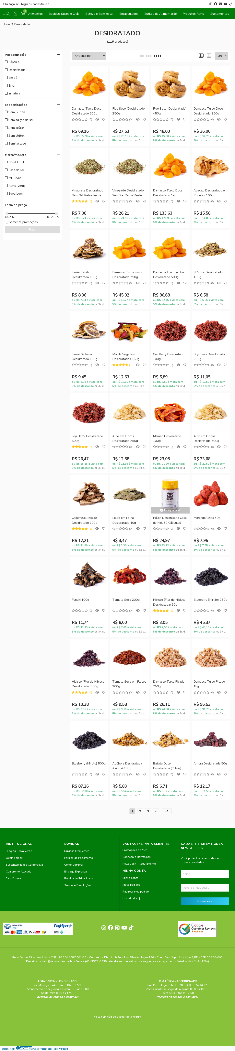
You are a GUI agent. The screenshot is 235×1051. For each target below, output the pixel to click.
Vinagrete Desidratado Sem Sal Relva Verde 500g (128, 193)
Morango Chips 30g (207, 518)
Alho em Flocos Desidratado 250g (125, 438)
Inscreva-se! (205, 901)
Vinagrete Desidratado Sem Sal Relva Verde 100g (87, 193)
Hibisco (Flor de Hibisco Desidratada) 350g (88, 683)
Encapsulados (128, 14)
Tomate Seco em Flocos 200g (129, 683)
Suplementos (219, 14)
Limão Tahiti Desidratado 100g (84, 274)
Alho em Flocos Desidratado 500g (206, 438)
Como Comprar (73, 865)
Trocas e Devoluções (78, 885)
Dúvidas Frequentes (76, 851)
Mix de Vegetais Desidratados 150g (125, 356)
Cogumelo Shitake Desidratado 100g (84, 520)
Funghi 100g (80, 600)
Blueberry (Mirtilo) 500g (89, 763)
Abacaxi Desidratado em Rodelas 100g (210, 192)
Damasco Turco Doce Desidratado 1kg (167, 192)
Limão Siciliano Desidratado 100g (84, 356)
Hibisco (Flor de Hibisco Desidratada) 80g (169, 602)
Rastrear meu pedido (136, 892)
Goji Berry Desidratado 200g (209, 356)
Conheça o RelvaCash (137, 857)
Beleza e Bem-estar (99, 14)
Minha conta (130, 878)
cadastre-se (41, 4)
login (25, 4)
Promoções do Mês (135, 850)
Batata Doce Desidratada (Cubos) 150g (167, 766)
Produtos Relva (194, 14)
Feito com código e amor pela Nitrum (117, 1017)
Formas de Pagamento (78, 858)
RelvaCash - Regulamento (139, 864)
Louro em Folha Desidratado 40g (124, 520)
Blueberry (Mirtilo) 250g (210, 600)
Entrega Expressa (75, 871)
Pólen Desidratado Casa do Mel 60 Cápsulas (170, 520)
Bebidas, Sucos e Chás (64, 14)
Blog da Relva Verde (19, 851)
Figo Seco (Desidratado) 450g (169, 110)
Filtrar (32, 229)
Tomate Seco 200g (126, 600)
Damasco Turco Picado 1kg (209, 683)
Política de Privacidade (78, 878)
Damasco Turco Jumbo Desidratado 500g (168, 274)
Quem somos (14, 858)
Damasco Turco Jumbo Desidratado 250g (127, 274)
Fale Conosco (14, 878)
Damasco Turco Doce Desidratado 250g (208, 110)
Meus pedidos (131, 885)
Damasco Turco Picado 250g (168, 683)
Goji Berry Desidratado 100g (168, 356)
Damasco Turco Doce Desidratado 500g (86, 110)
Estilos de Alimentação (160, 14)
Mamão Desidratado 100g (167, 438)
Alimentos (35, 14)
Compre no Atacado (18, 871)
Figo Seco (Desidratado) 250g (129, 110)
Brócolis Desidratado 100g (208, 274)
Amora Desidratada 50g (210, 763)
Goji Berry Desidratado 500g (87, 438)
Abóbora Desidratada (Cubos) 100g (127, 765)
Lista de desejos (133, 898)
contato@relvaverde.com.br (56, 961)
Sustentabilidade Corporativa (24, 865)
